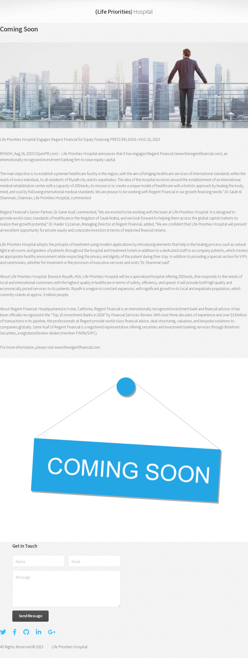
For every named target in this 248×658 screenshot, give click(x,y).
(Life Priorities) (124, 11)
